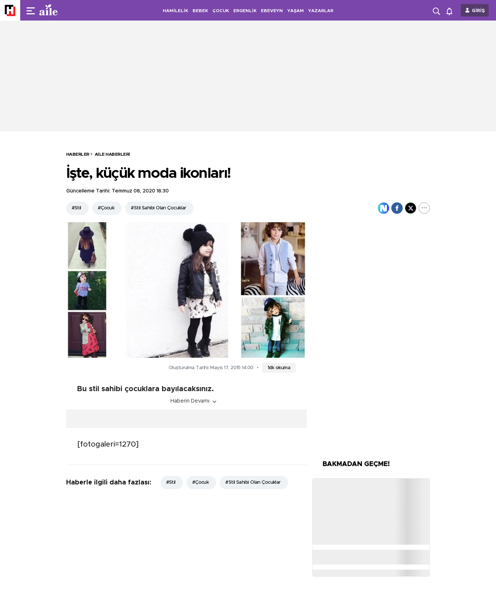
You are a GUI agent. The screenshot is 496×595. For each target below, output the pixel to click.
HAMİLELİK (175, 10)
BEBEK (200, 10)
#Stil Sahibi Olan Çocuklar (158, 208)
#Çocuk (106, 208)
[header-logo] (63, 10)
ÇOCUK (220, 10)
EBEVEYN (272, 10)
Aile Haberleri (112, 154)
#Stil (76, 208)
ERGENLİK (244, 10)
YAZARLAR (320, 10)
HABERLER (77, 154)
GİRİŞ (478, 10)
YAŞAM (295, 10)
